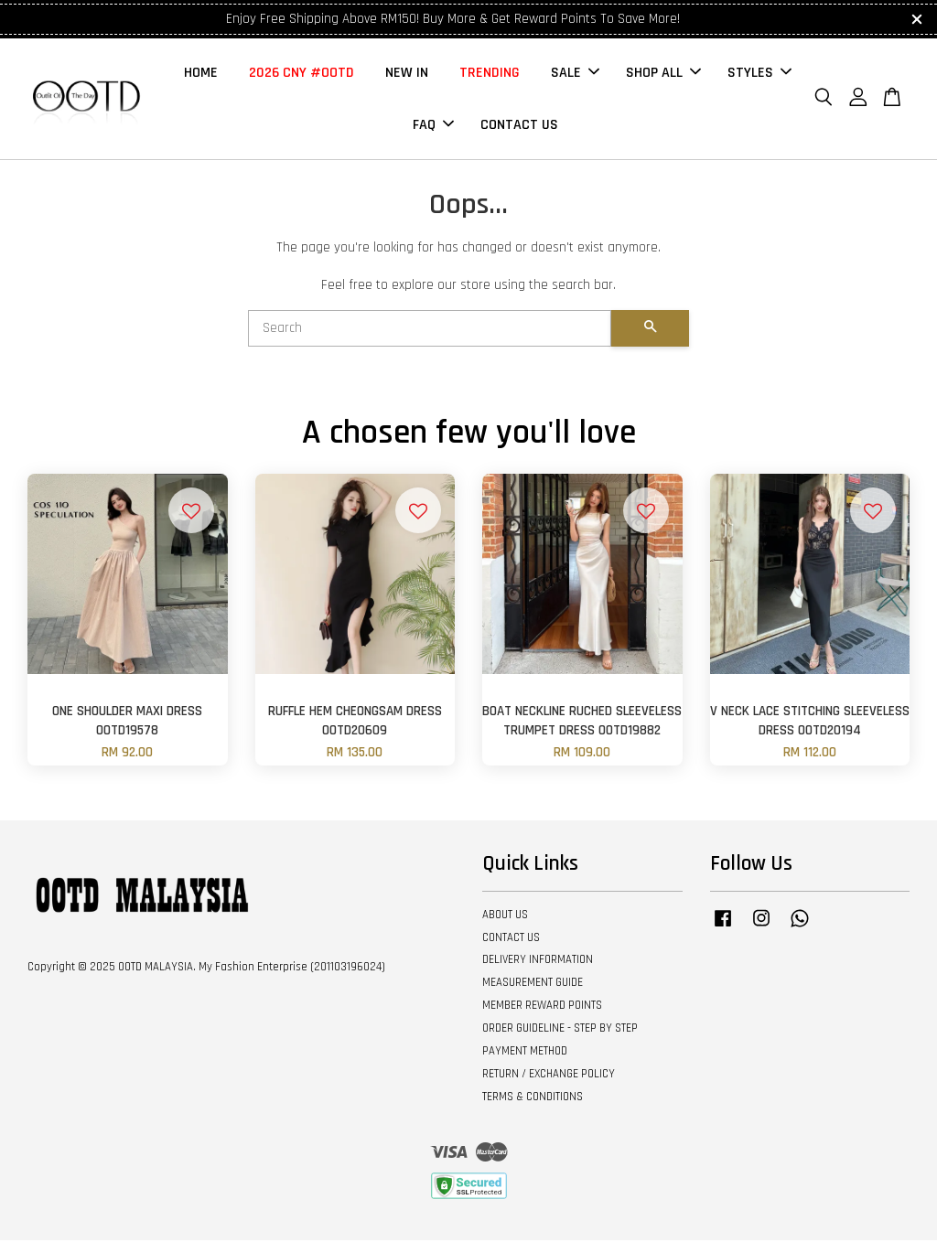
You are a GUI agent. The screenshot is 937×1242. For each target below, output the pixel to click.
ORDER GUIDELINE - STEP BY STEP (560, 1030)
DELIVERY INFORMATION (537, 961)
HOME (201, 73)
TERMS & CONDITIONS (532, 1097)
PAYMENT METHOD (524, 1052)
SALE (575, 73)
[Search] (429, 330)
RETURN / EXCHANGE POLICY (548, 1075)
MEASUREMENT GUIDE (532, 984)
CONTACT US (519, 125)
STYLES (759, 73)
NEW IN (406, 73)
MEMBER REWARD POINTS (542, 1007)
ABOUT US (505, 916)
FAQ (433, 125)
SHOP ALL (663, 73)
